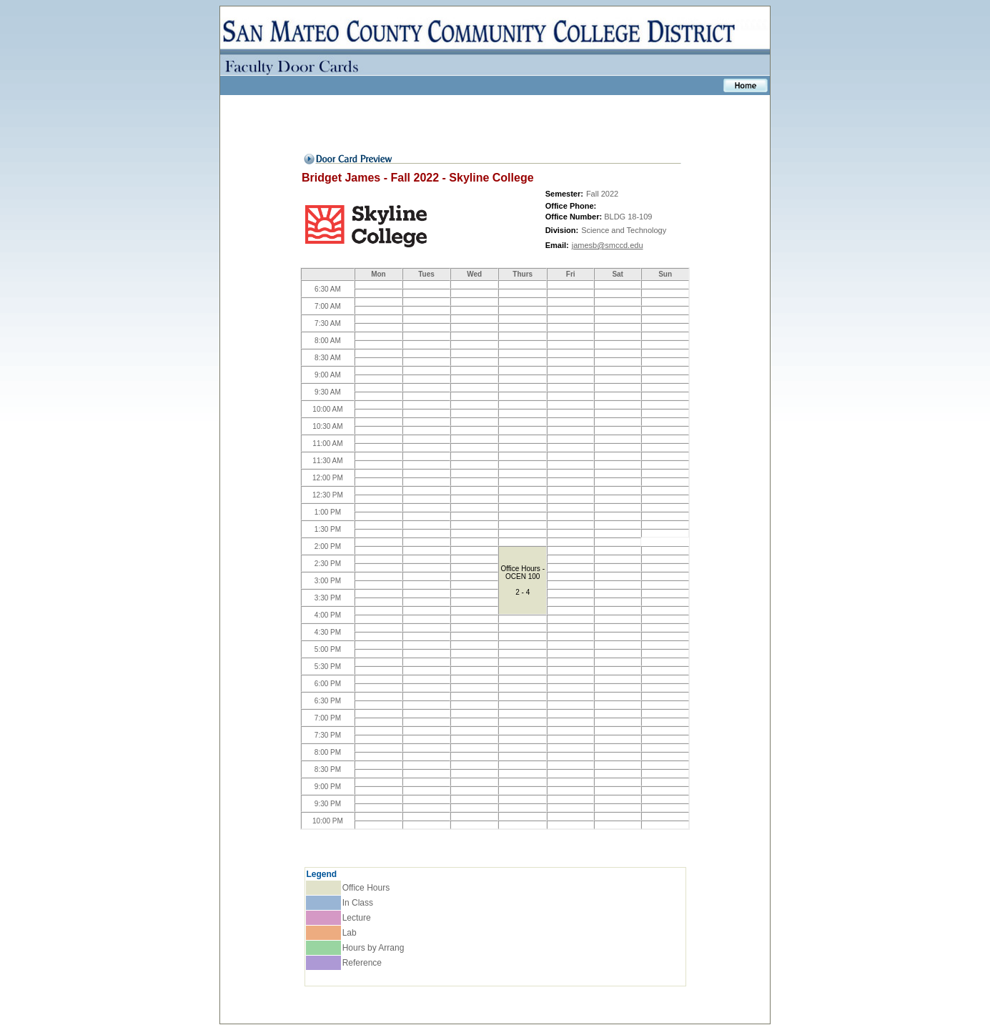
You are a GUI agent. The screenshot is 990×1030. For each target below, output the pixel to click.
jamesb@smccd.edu (607, 245)
